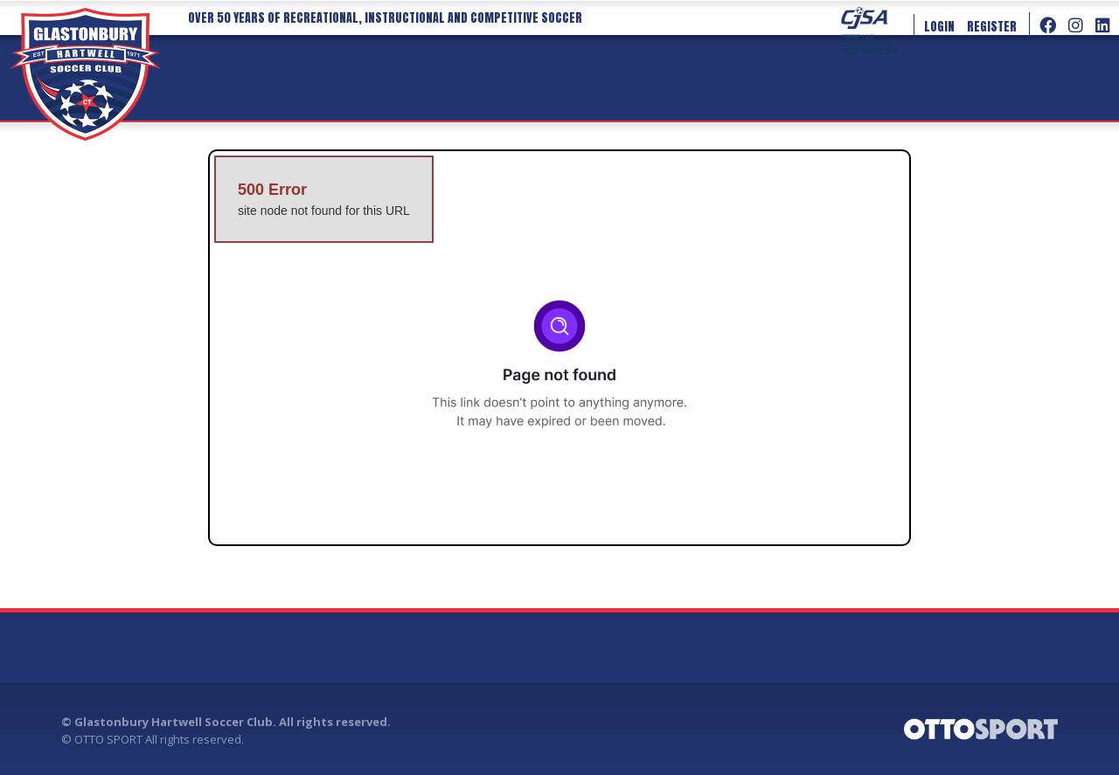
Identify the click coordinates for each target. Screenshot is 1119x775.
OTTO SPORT (108, 739)
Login (939, 26)
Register (992, 26)
